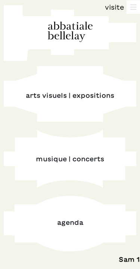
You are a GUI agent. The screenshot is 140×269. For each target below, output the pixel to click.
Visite (114, 7)
